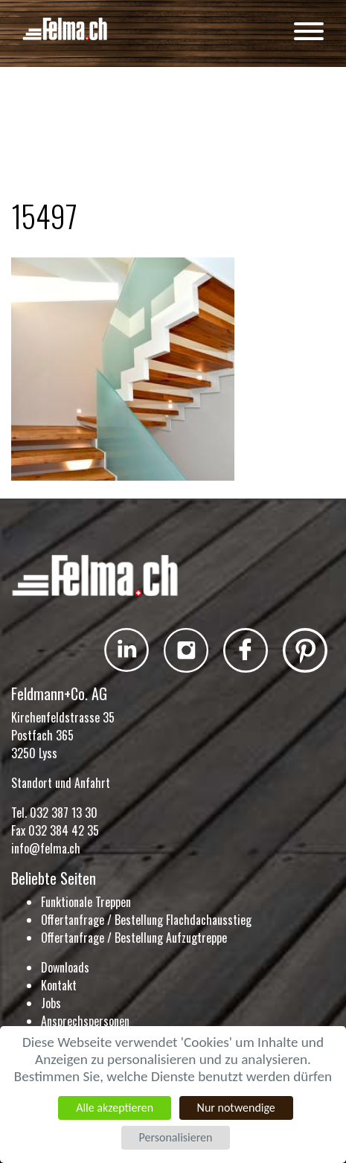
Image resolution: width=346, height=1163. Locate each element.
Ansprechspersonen (85, 1021)
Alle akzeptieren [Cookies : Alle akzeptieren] (114, 1107)
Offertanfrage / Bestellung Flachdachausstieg (146, 920)
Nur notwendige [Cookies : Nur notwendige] (236, 1107)
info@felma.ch (45, 848)
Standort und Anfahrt (60, 783)
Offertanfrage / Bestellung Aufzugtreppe (134, 937)
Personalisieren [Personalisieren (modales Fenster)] (175, 1137)
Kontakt (59, 985)
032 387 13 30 (63, 812)
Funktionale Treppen (86, 902)
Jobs (51, 1003)
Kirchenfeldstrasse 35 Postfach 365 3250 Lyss (63, 735)
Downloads (65, 967)
